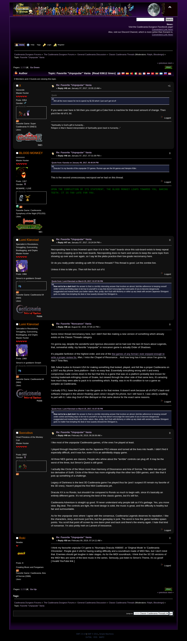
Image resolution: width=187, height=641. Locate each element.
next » (171, 63)
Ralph (149, 54)
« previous (162, 63)
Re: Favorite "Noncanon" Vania (73, 323)
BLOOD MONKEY (31, 153)
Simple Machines (106, 634)
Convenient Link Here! (162, 29)
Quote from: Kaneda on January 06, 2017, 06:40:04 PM (74, 163)
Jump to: (129, 613)
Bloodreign (158, 54)
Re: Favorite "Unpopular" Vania (74, 85)
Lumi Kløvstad (29, 239)
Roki (22, 538)
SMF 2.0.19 (81, 634)
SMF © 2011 (92, 634)
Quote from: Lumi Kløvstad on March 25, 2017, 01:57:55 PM (77, 281)
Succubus (26, 432)
